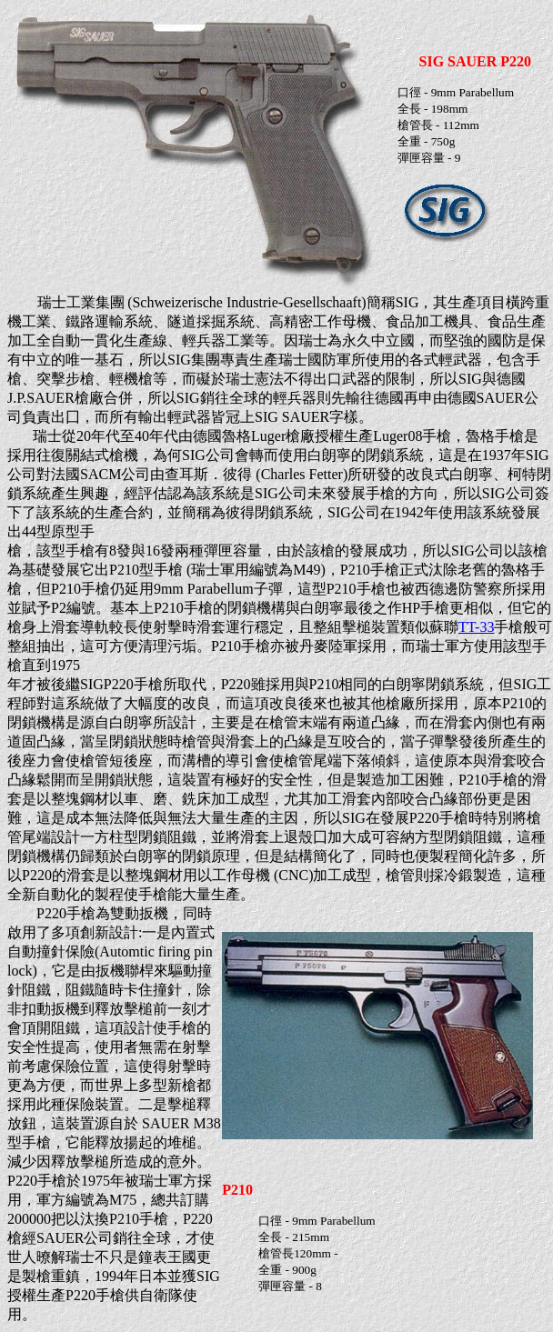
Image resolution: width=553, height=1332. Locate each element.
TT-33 (476, 627)
